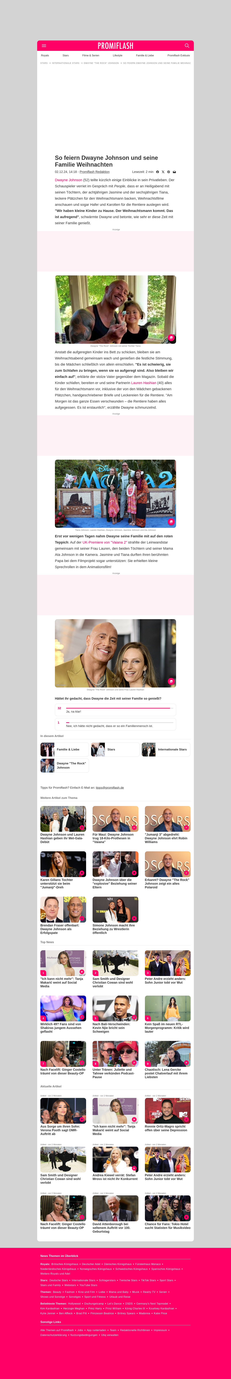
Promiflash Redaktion (95, 172)
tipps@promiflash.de (110, 787)
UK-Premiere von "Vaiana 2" (105, 542)
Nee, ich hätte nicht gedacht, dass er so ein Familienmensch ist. (109, 726)
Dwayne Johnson (68, 180)
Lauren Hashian (143, 383)
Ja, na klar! (73, 711)
